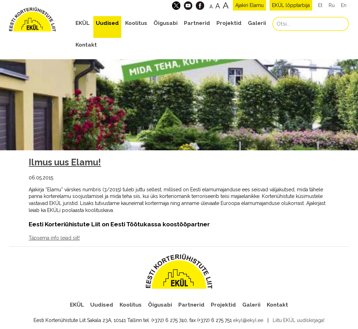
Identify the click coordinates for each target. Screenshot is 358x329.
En (343, 5)
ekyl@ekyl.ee (248, 320)
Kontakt (86, 45)
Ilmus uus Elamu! (65, 162)
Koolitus (136, 23)
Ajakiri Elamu (249, 5)
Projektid (229, 23)
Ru (332, 5)
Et (320, 5)
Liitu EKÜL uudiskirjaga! (298, 320)
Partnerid (197, 23)
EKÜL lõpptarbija (291, 5)
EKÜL (83, 23)
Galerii (257, 23)
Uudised (107, 23)
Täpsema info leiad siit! (54, 238)
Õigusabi (165, 23)
